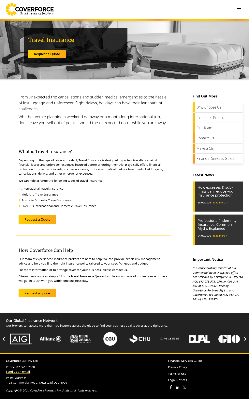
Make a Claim (207, 148)
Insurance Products (212, 117)
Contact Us (205, 138)
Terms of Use (177, 373)
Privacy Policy (177, 367)
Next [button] (245, 339)
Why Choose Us (209, 107)
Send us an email (18, 371)
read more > (220, 202)
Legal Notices (177, 380)
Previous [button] (4, 339)
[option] (21, 339)
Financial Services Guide (215, 158)
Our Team (204, 127)
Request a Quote (47, 54)
